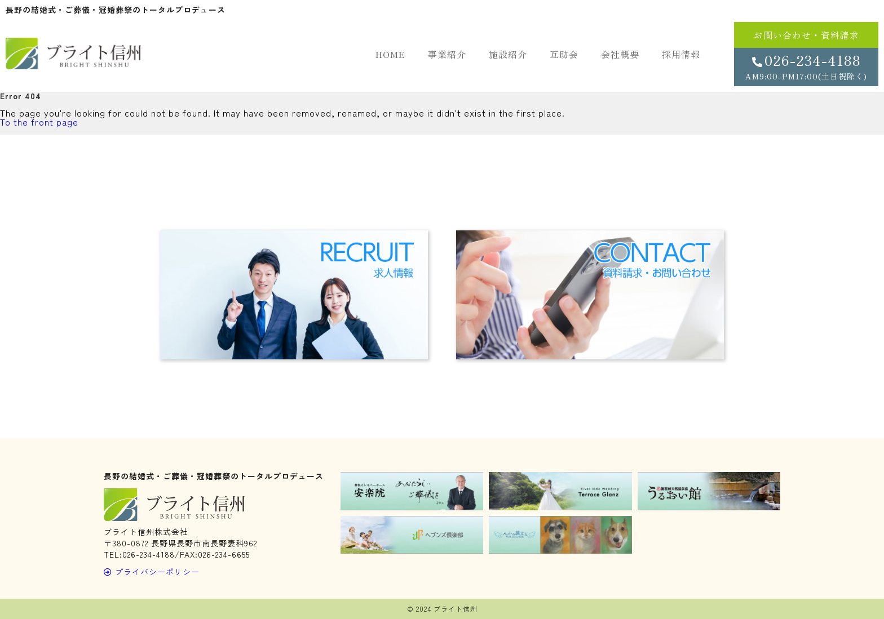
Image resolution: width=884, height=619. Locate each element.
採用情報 (681, 54)
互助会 (564, 54)
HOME (390, 54)
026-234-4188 (806, 66)
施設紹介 (508, 54)
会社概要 (620, 54)
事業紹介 (447, 54)
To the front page (39, 121)
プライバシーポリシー (152, 571)
